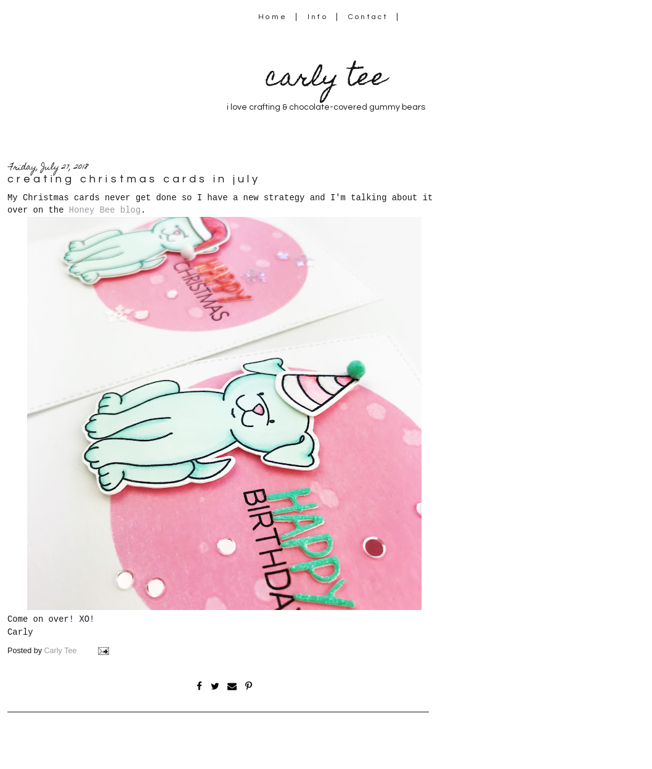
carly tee (326, 80)
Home (272, 17)
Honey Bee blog (105, 210)
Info (318, 17)
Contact (368, 17)
